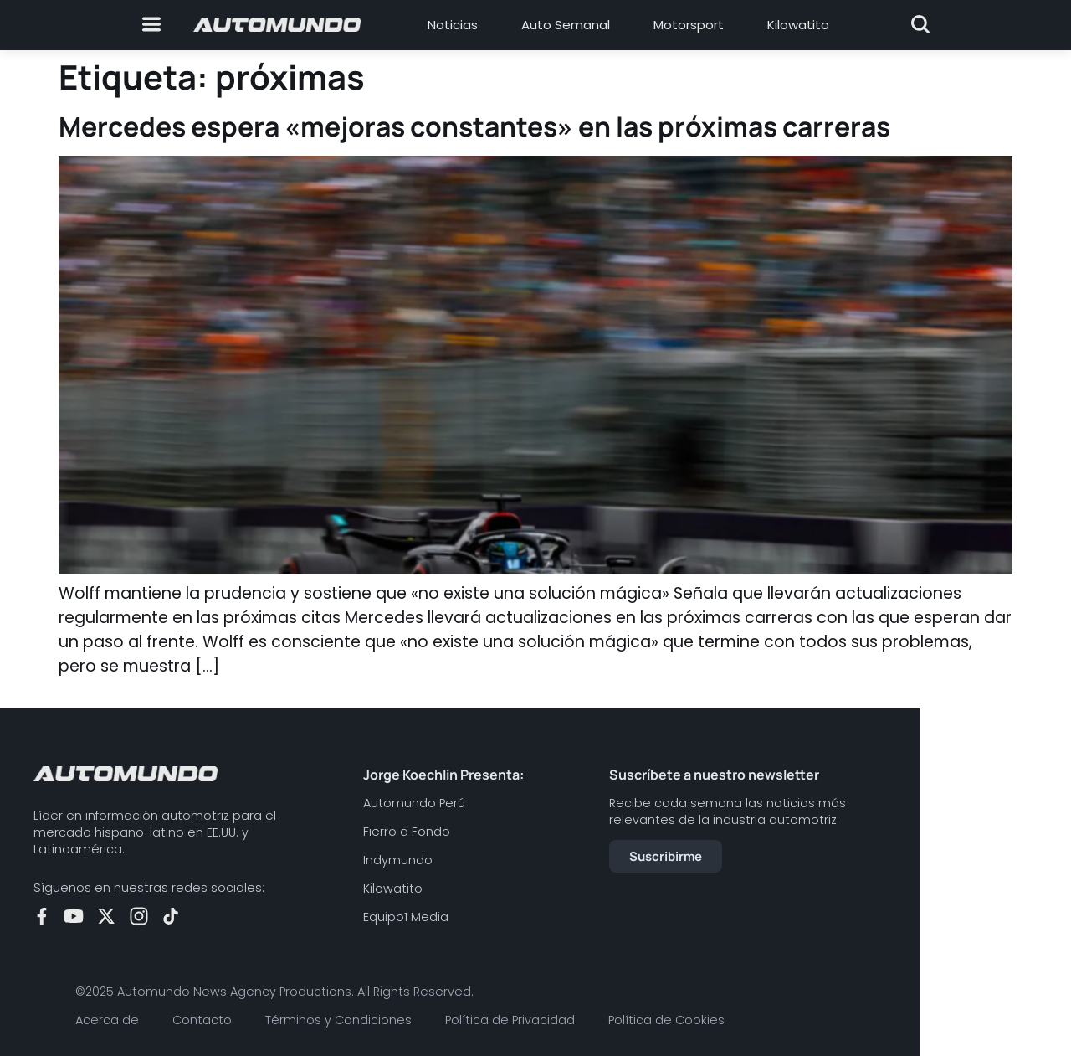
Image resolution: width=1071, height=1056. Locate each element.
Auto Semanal (565, 24)
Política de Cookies (666, 1020)
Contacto (202, 1020)
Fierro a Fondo (406, 831)
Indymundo (398, 860)
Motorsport (688, 24)
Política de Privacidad (510, 1020)
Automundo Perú (414, 803)
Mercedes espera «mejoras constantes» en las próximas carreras (474, 126)
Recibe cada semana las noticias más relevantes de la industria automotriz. (727, 811)
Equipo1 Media (405, 917)
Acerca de (107, 1020)
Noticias (453, 24)
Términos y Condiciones (338, 1020)
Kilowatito (798, 24)
